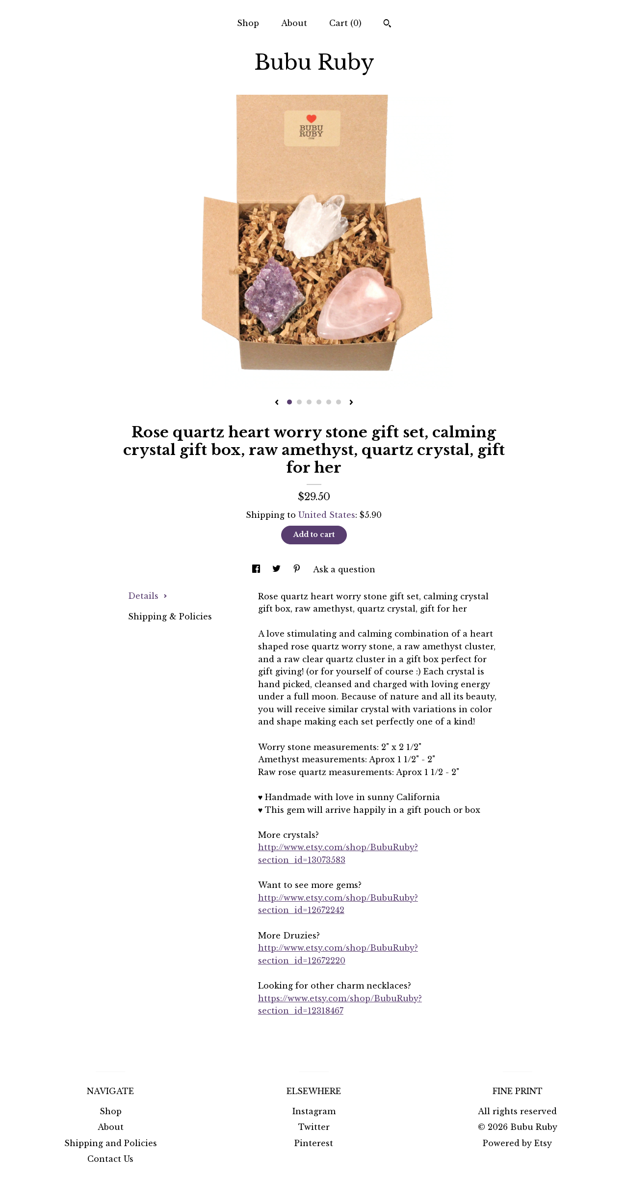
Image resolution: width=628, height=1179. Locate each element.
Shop (248, 23)
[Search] (387, 24)
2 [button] (299, 402)
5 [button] (328, 402)
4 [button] (318, 402)
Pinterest (313, 1143)
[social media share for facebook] (257, 569)
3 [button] (309, 402)
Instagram (314, 1111)
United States (326, 515)
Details (147, 596)
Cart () (345, 23)
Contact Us (110, 1159)
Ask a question (344, 569)
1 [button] (289, 402)
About (294, 23)
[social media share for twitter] (277, 569)
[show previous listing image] (276, 403)
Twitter (314, 1127)
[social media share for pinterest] (298, 569)
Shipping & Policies (170, 616)
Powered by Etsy (517, 1143)
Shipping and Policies (110, 1143)
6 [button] (338, 402)
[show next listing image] (351, 403)
